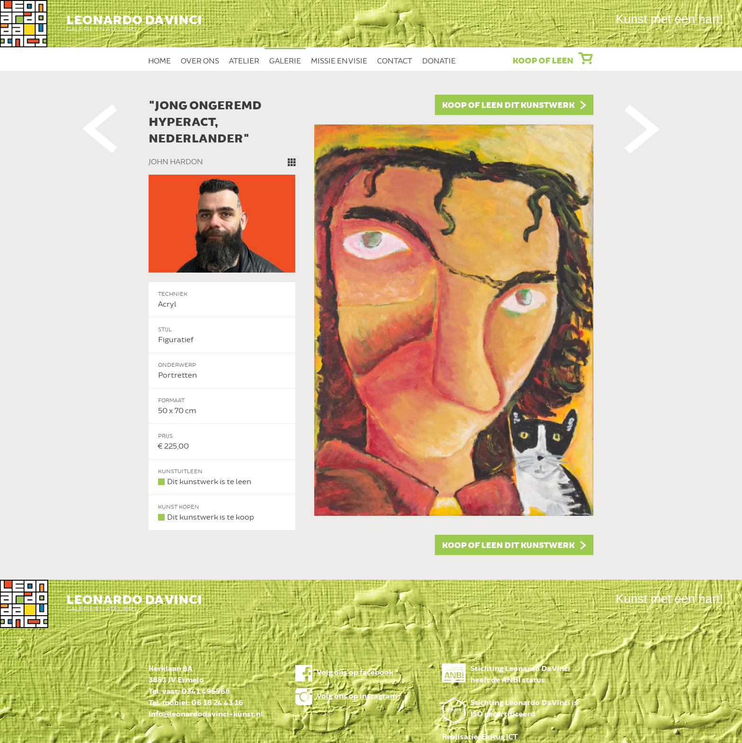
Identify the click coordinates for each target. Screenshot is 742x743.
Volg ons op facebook (355, 673)
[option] (371, 325)
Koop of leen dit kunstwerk (508, 105)
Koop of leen (543, 61)
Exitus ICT (499, 737)
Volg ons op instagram (357, 696)
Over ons (200, 61)
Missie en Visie (339, 61)
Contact (394, 61)
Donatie (439, 61)
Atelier (244, 61)
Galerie (285, 61)
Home (159, 61)
